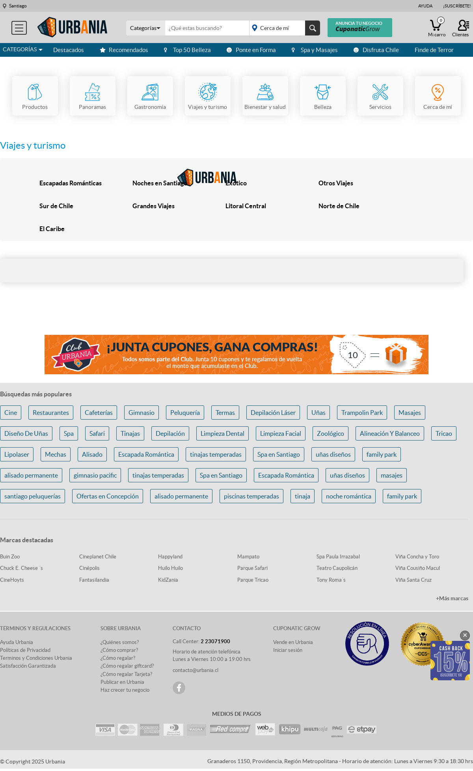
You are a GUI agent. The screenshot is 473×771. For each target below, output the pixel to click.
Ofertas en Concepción (107, 496)
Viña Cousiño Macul (417, 568)
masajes (391, 475)
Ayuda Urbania (16, 642)
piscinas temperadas (251, 496)
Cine (10, 412)
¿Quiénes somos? (120, 642)
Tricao (444, 433)
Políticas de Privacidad (25, 650)
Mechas (55, 454)
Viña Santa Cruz (413, 580)
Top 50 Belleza (187, 50)
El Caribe (52, 228)
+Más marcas (452, 598)
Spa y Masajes (315, 50)
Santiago (18, 5)
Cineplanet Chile (97, 557)
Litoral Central (245, 205)
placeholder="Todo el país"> (283, 28)
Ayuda (425, 6)
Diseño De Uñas (26, 433)
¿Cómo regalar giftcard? (127, 666)
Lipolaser (16, 454)
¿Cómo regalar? (118, 658)
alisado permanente (31, 475)
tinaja (302, 496)
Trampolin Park (362, 412)
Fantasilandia (94, 580)
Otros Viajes (335, 183)
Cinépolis (89, 568)
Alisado (92, 454)
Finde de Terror (434, 50)
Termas (225, 412)
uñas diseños (333, 454)
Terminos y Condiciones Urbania (36, 658)
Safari (97, 433)
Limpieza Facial (280, 433)
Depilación (170, 433)
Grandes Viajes (153, 205)
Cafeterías (99, 412)
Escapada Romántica (146, 454)
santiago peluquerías (32, 496)
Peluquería (185, 412)
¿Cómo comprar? (119, 650)
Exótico (236, 183)
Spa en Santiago (278, 454)
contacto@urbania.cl (195, 670)
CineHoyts (12, 580)
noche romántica (348, 496)
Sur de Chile (56, 205)
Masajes (410, 412)
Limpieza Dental (222, 433)
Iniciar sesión (287, 650)
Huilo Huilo (170, 568)
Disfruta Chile (376, 50)
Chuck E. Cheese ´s (21, 568)
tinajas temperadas (216, 454)
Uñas (318, 412)
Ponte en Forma (251, 50)
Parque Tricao (252, 580)
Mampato (248, 557)
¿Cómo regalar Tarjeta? (126, 674)
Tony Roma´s (331, 580)
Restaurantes (51, 412)
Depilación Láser (273, 412)
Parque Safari (252, 568)
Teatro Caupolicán (337, 568)
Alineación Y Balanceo (390, 433)
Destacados (68, 50)
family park (382, 454)
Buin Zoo (10, 557)
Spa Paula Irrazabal (338, 557)
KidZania (168, 580)
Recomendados (124, 50)
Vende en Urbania (293, 642)
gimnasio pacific (95, 475)
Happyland (170, 557)
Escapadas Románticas (70, 183)
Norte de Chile (338, 205)
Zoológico (330, 433)
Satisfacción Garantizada (28, 666)
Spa (69, 433)
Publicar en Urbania (122, 682)
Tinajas (130, 433)
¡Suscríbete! (457, 6)
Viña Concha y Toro (417, 557)
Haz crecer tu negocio (125, 690)
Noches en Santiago (159, 183)
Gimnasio (141, 412)
